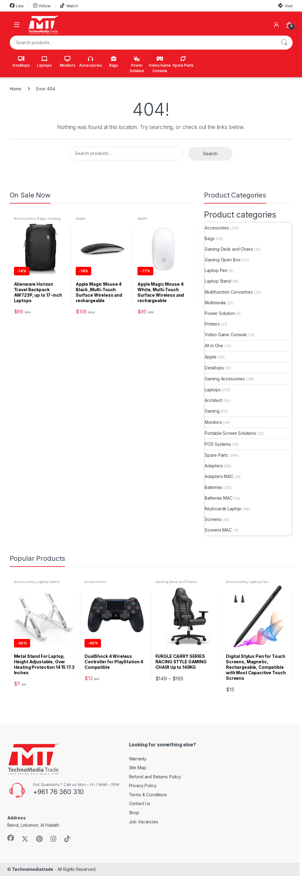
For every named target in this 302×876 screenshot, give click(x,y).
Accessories (90, 62)
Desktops (21, 62)
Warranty (138, 758)
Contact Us (140, 803)
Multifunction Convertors (229, 292)
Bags (113, 62)
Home (15, 88)
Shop (134, 812)
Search (284, 43)
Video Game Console (160, 64)
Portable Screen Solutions (230, 433)
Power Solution (137, 64)
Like (17, 5)
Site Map (137, 767)
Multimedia (215, 302)
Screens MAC (218, 529)
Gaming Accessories (225, 378)
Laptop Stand (218, 281)
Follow (42, 5)
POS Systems (218, 444)
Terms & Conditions (148, 794)
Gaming (212, 411)
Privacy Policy (143, 785)
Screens (213, 519)
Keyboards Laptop (223, 508)
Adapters (214, 465)
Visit (285, 5)
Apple (80, 218)
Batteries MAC (218, 498)
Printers (212, 323)
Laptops (44, 62)
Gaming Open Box (223, 259)
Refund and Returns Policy (155, 776)
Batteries (213, 487)
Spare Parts (182, 62)
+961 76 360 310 (58, 792)
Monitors (67, 62)
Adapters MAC (219, 476)
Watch (69, 5)
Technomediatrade (32, 869)
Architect (213, 400)
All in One (214, 345)
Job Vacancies (143, 821)
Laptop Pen (216, 270)
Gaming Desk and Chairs (229, 249)
